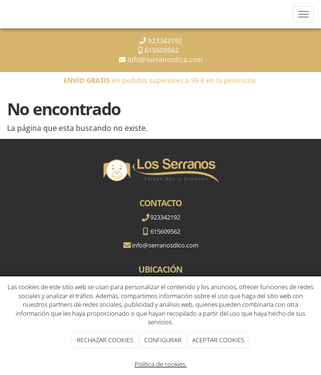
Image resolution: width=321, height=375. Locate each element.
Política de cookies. (161, 364)
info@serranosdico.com (165, 59)
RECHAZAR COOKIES (105, 340)
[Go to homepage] (4, 14)
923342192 (164, 40)
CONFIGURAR (163, 340)
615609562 (164, 50)
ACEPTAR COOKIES (218, 340)
